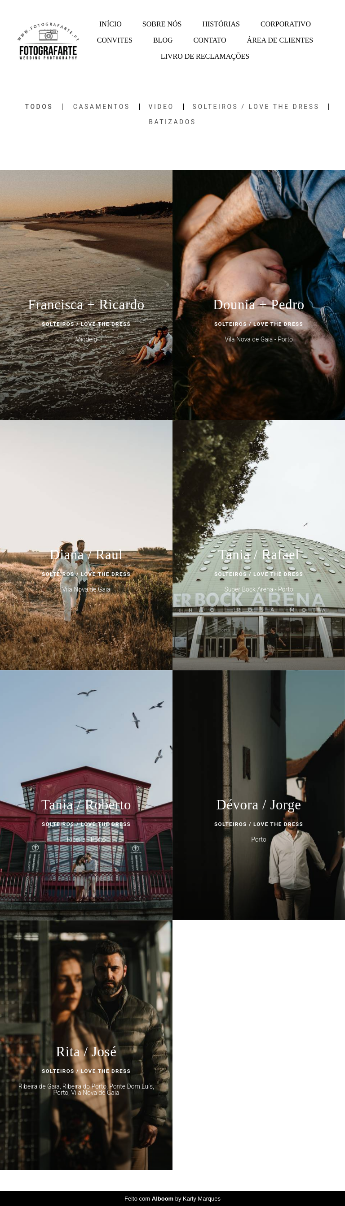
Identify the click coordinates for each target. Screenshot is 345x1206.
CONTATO (210, 40)
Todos (39, 107)
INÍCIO (110, 24)
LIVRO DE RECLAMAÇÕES (205, 56)
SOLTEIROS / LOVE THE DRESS (256, 107)
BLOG (163, 40)
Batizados (172, 122)
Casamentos (101, 107)
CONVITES (115, 40)
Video (161, 107)
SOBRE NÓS (162, 24)
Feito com (172, 1198)
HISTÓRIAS (221, 24)
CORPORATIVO (286, 24)
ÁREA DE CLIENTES (280, 40)
